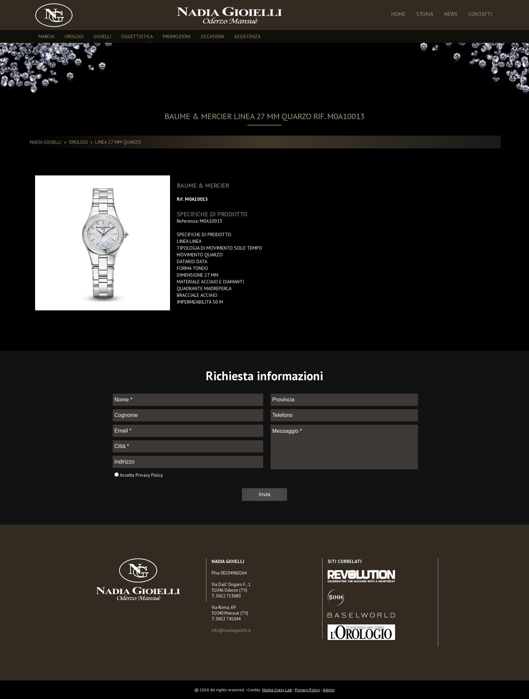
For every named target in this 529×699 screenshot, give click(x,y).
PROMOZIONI (177, 36)
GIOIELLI (102, 36)
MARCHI (46, 36)
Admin (329, 689)
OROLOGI (73, 36)
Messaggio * (344, 447)
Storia (424, 13)
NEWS (450, 13)
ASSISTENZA (247, 36)
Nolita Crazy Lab (277, 689)
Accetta (127, 475)
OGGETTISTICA (137, 36)
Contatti (480, 13)
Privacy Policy (149, 475)
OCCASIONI (212, 36)
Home (398, 13)
